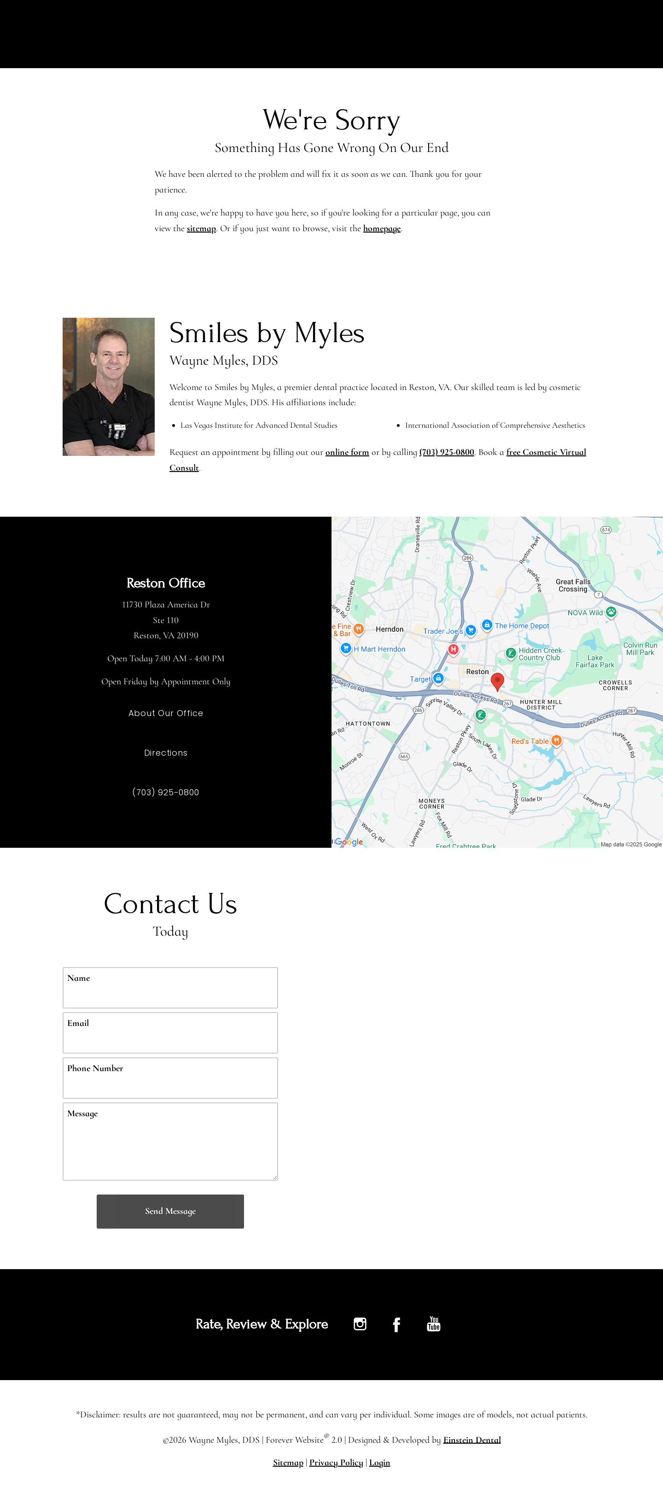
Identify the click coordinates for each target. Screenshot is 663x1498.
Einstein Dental (473, 1439)
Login (381, 1462)
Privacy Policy (336, 1462)
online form (348, 452)
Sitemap (287, 1462)
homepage (384, 228)
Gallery (445, 34)
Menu (612, 34)
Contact (555, 34)
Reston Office (166, 583)
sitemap (202, 228)
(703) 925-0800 (448, 452)
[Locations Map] (497, 681)
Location (498, 34)
